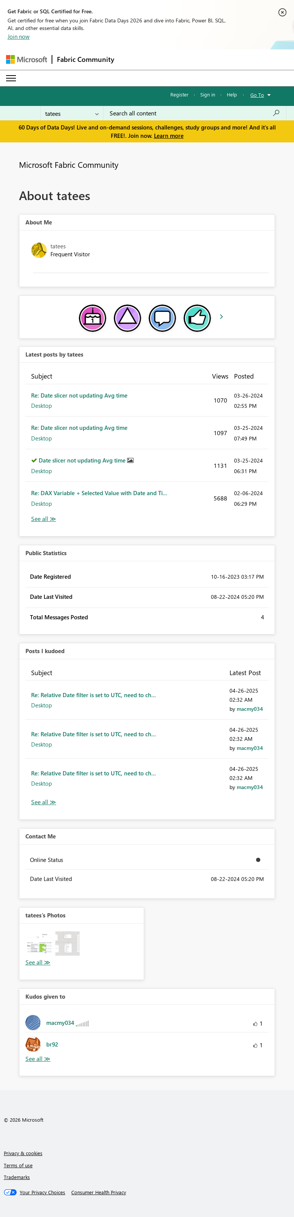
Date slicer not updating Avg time (83, 460)
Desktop (41, 405)
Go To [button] (257, 95)
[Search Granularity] (72, 113)
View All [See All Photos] (37, 962)
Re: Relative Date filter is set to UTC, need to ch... (93, 695)
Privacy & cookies (23, 1153)
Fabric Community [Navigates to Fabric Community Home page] (85, 59)
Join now (19, 36)
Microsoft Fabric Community (68, 164)
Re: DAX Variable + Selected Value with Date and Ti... (99, 493)
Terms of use (18, 1165)
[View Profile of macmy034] (250, 708)
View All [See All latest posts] (43, 519)
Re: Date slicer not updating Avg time (79, 395)
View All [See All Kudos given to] (37, 1058)
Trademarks (17, 1177)
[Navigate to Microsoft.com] (26, 59)
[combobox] (194, 113)
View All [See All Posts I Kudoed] (43, 802)
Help (232, 94)
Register (179, 94)
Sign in (207, 94)
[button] (39, 943)
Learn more (169, 135)
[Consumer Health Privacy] (98, 1192)
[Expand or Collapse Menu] (11, 78)
